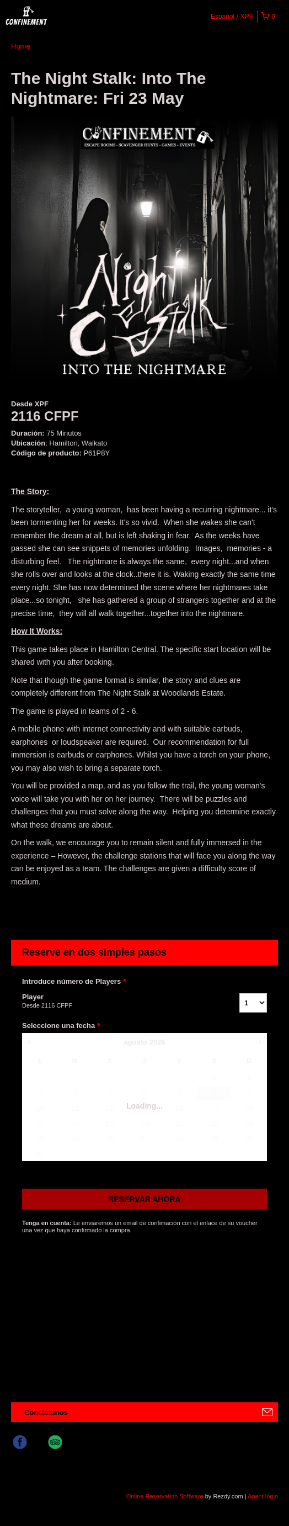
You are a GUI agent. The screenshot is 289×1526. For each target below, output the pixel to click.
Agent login (263, 1496)
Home (20, 46)
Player (117, 1001)
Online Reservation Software (165, 1496)
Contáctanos (46, 1412)
